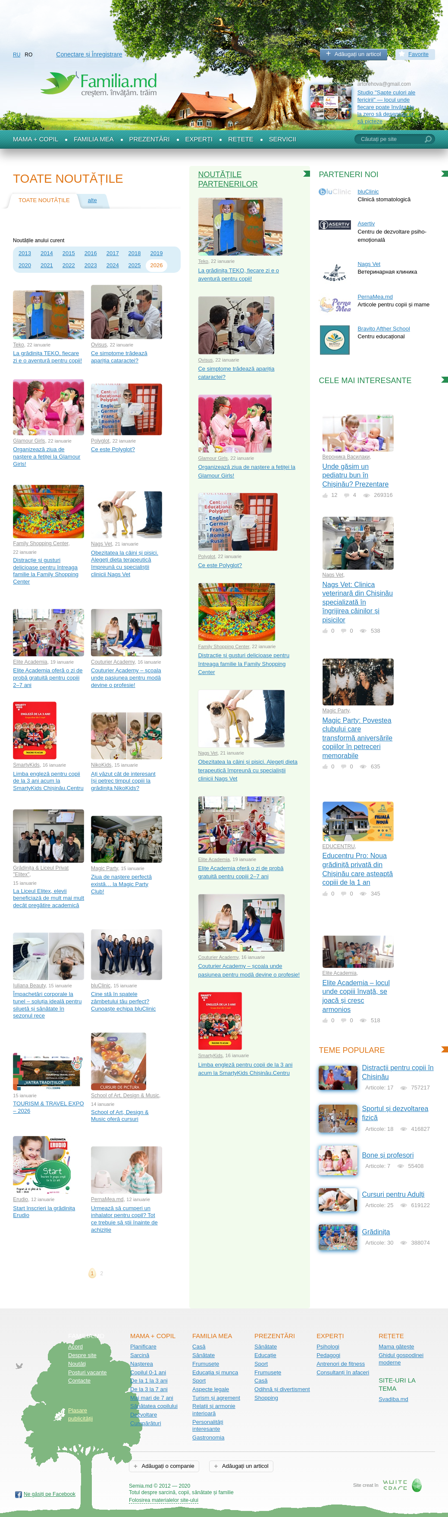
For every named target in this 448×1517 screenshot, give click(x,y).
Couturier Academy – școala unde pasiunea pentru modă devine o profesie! (126, 677)
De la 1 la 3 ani (149, 1380)
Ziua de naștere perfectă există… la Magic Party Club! (121, 884)
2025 (134, 265)
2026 (156, 265)
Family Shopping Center (40, 543)
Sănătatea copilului (154, 1406)
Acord (75, 1346)
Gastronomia (208, 1437)
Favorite (418, 54)
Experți (199, 139)
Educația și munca (215, 1372)
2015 (69, 253)
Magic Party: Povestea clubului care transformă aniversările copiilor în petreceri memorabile (358, 738)
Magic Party (104, 868)
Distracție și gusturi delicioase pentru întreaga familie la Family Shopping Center (45, 571)
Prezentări (149, 139)
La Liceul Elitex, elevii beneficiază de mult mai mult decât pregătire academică (48, 898)
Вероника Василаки (346, 457)
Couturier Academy (113, 662)
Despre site (82, 1355)
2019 (156, 253)
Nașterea (141, 1364)
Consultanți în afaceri (342, 1372)
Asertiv (366, 223)
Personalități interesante (207, 1426)
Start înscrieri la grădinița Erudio (44, 1212)
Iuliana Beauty (29, 986)
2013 (25, 253)
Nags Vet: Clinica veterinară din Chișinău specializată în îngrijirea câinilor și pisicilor (358, 602)
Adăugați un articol (358, 54)
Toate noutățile (44, 200)
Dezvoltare (143, 1414)
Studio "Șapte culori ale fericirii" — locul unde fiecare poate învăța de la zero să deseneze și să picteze (386, 107)
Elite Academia (30, 662)
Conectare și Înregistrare (89, 54)
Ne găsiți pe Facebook (49, 1494)
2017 (113, 253)
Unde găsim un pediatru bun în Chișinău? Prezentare (356, 475)
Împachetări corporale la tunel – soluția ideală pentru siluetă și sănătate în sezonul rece (47, 1005)
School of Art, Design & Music (125, 1095)
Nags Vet (101, 544)
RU (16, 55)
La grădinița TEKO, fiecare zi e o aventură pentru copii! (47, 357)
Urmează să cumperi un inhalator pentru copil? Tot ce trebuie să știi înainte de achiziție (124, 1219)
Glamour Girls (29, 441)
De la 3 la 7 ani (149, 1389)
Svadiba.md (393, 1399)
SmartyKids (26, 765)
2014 (47, 253)
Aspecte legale (210, 1389)
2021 (47, 265)
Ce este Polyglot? (113, 449)
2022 (69, 265)
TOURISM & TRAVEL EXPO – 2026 (48, 1107)
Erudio (20, 1199)
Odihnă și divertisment (282, 1389)
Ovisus (99, 345)
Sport (199, 1380)
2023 (91, 265)
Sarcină (139, 1355)
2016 (91, 253)
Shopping (266, 1398)
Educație (265, 1355)
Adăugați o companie (167, 1466)
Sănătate (203, 1355)
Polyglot (100, 441)
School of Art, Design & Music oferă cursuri (120, 1116)
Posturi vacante (87, 1372)
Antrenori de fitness (340, 1364)
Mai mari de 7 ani (151, 1398)
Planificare (143, 1346)
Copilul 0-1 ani (148, 1372)
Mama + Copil (35, 139)
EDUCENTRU (339, 846)
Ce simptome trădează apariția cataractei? (119, 357)
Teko (18, 345)
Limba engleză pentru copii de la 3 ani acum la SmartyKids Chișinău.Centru (48, 781)
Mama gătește (396, 1346)
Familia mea (93, 139)
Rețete (241, 139)
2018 (134, 253)
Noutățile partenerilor (227, 179)
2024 (113, 265)
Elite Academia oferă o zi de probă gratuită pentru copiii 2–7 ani (47, 677)
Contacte (79, 1380)
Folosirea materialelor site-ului (163, 1500)
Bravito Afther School (383, 328)
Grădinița (376, 1232)
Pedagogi (328, 1355)
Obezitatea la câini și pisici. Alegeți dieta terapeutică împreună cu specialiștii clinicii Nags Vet (124, 563)
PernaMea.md (107, 1199)
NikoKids (101, 765)
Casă (198, 1346)
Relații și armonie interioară (213, 1410)
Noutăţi (77, 1364)
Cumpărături (145, 1423)
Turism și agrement (216, 1398)
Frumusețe (205, 1364)
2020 (25, 265)
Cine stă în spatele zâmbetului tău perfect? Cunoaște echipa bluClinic (123, 1001)
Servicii (282, 139)
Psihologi (327, 1346)
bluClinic (100, 986)
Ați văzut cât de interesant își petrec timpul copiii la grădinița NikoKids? (123, 781)
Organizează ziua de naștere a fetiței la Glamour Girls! (46, 456)
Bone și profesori (388, 1155)
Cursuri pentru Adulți (393, 1194)
